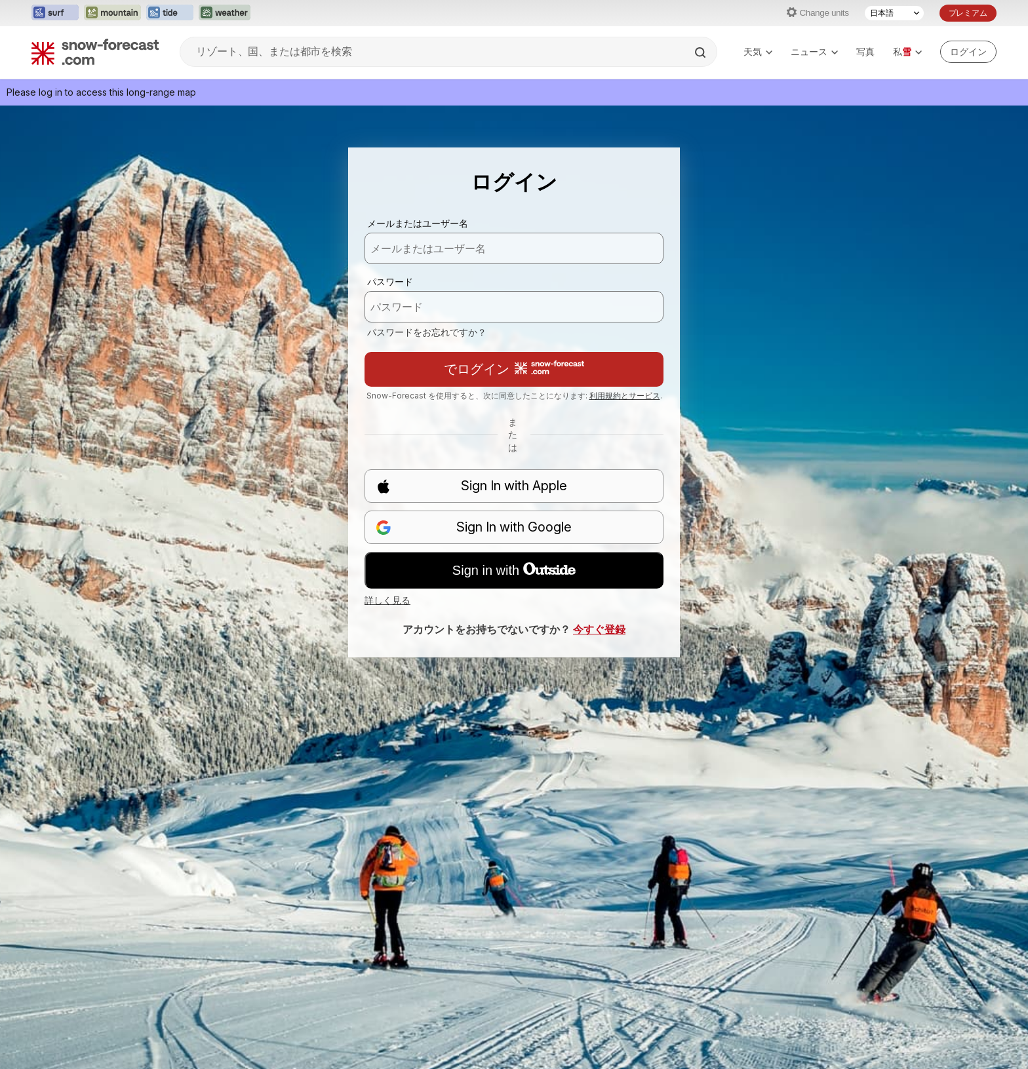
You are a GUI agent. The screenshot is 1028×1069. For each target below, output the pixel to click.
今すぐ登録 (599, 629)
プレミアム (968, 13)
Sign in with (514, 570)
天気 (757, 51)
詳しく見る (387, 600)
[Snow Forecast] (95, 52)
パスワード (390, 281)
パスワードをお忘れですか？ (426, 332)
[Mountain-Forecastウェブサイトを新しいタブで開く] (112, 13)
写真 (865, 51)
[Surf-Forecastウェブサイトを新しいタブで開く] (55, 13)
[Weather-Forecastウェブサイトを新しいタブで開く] (224, 13)
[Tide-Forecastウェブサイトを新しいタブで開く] (169, 13)
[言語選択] (894, 13)
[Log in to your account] (968, 52)
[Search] (701, 52)
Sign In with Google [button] (474, 527)
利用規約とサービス (624, 395)
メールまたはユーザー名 (417, 223)
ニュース (814, 51)
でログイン (514, 368)
